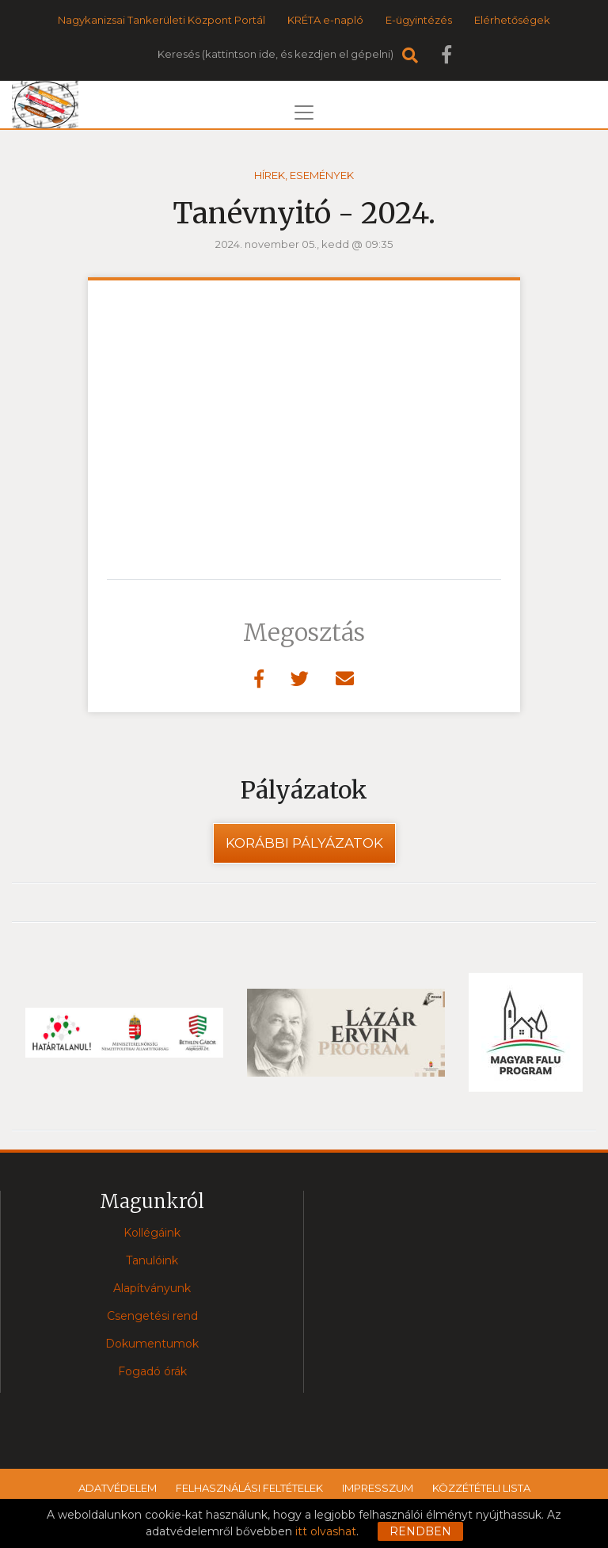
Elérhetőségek (512, 19)
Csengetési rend (152, 1316)
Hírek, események (304, 175)
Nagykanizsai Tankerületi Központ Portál (161, 19)
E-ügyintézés (419, 19)
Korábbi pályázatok (304, 843)
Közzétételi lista (481, 1487)
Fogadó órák (152, 1371)
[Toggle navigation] (304, 112)
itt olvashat (325, 1531)
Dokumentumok (152, 1343)
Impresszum (377, 1487)
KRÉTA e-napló (325, 19)
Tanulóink (152, 1260)
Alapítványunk (152, 1288)
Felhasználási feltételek (249, 1487)
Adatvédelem (117, 1487)
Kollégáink (152, 1233)
